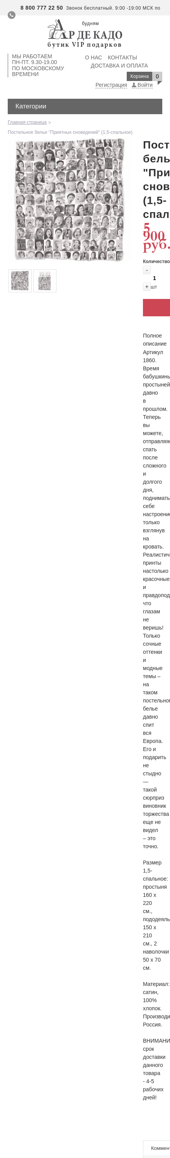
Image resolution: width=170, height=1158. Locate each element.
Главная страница (27, 122)
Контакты (122, 57)
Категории (30, 106)
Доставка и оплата (119, 65)
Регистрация (111, 85)
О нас (93, 57)
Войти (145, 85)
